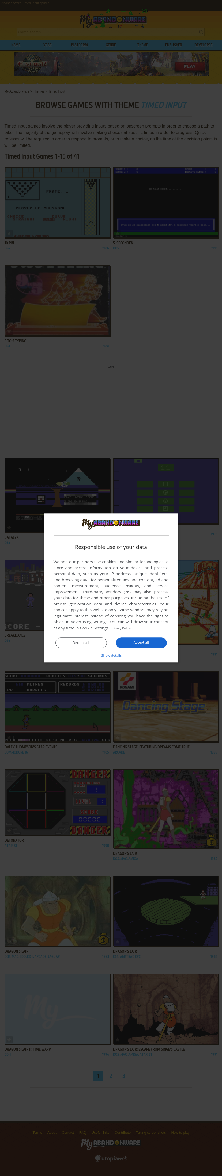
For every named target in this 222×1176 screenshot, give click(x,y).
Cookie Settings (94, 628)
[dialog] (111, 588)
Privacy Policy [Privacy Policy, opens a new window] (123, 628)
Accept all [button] (141, 642)
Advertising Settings (89, 622)
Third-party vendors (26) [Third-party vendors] (106, 592)
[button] (111, 655)
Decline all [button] (81, 643)
